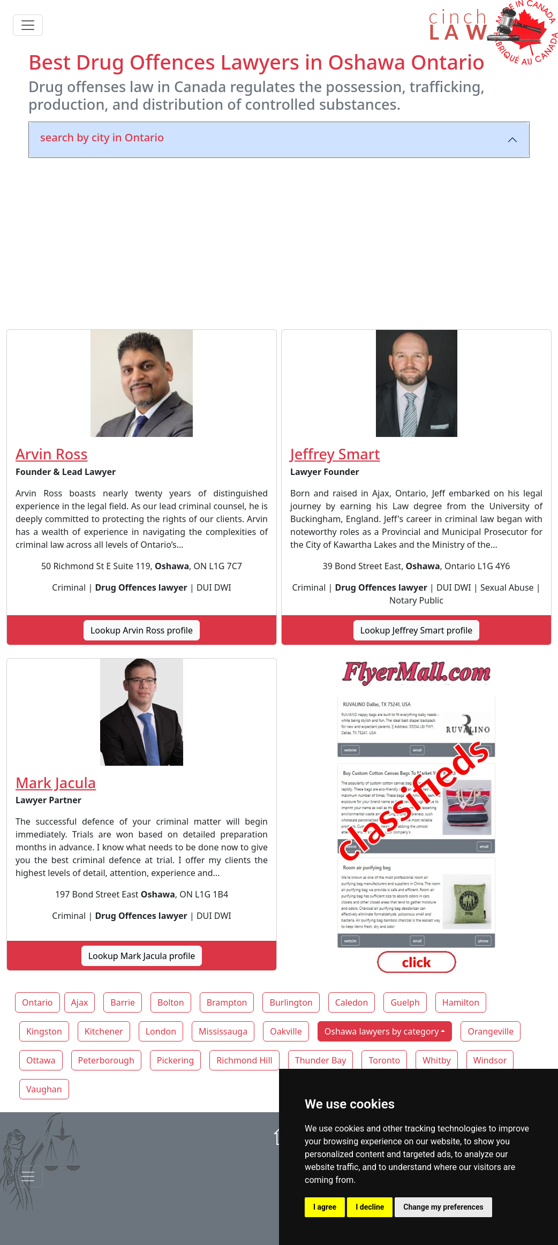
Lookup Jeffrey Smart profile (416, 630)
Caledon (351, 1002)
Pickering (175, 1060)
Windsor (490, 1060)
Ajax (79, 1002)
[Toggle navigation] (28, 25)
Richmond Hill (244, 1060)
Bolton (170, 1002)
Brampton (227, 1002)
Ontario (37, 1002)
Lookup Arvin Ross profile (142, 630)
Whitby (436, 1060)
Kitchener (104, 1031)
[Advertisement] (279, 241)
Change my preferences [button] (443, 1207)
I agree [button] (324, 1207)
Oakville (286, 1031)
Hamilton (460, 1002)
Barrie (122, 1002)
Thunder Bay (320, 1060)
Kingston (44, 1031)
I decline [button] (370, 1207)
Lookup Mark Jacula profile (141, 956)
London (161, 1031)
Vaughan (44, 1089)
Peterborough (106, 1060)
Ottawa (41, 1060)
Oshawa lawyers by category (382, 1031)
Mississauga (223, 1031)
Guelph (404, 1002)
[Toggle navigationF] (28, 1176)
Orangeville (490, 1031)
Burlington (290, 1002)
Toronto (384, 1060)
